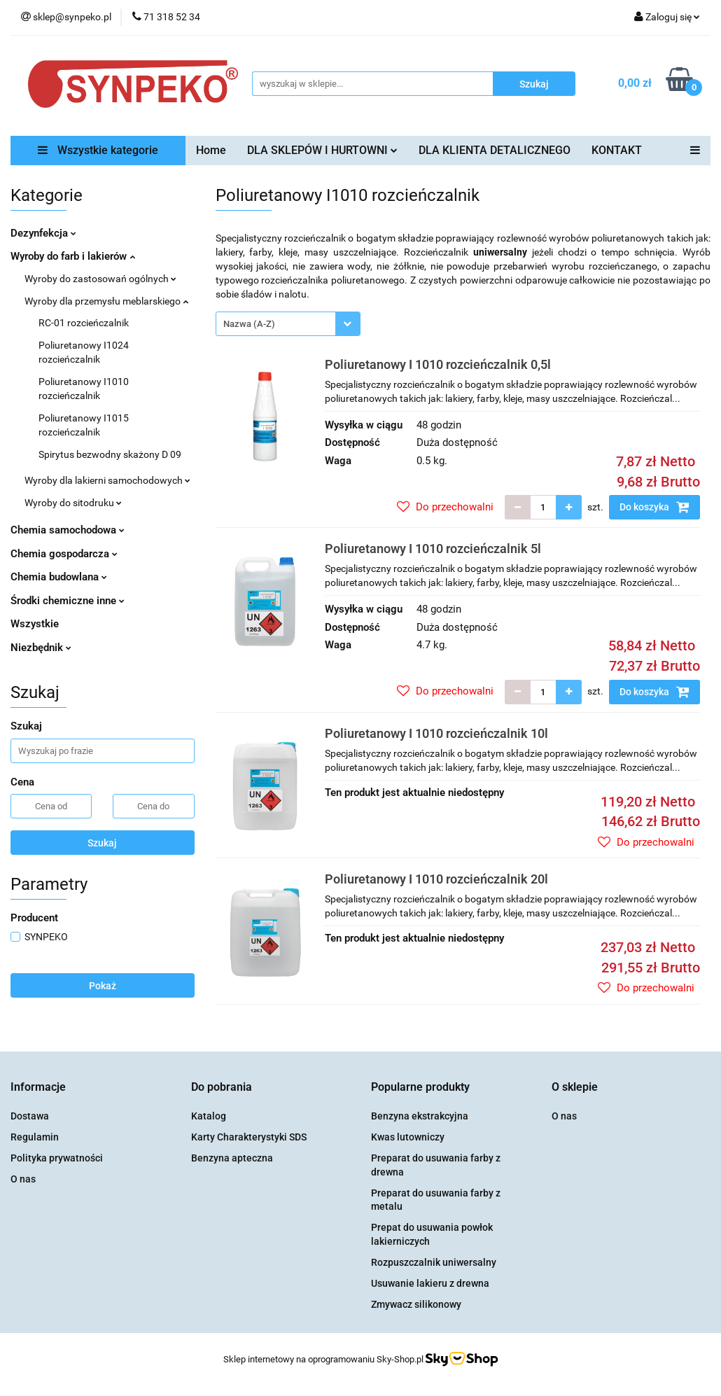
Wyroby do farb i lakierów (72, 256)
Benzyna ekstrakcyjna (419, 1116)
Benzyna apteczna (232, 1158)
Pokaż (102, 985)
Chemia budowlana (58, 577)
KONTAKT (617, 150)
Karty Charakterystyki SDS (249, 1137)
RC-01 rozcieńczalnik (83, 322)
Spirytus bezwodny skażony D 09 (109, 454)
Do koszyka (655, 507)
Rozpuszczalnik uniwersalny (433, 1262)
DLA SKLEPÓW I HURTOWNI (322, 150)
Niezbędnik (40, 647)
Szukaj (102, 843)
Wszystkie (34, 623)
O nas (23, 1179)
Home (211, 150)
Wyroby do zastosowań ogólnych (100, 278)
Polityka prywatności (56, 1158)
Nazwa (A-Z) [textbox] (249, 324)
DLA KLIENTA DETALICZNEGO (494, 150)
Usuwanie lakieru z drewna (430, 1283)
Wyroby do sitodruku (73, 502)
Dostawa (29, 1116)
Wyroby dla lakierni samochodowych (107, 480)
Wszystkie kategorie (98, 150)
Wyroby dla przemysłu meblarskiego (106, 301)
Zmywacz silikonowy (416, 1304)
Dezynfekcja (43, 233)
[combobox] (288, 324)
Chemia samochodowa (67, 530)
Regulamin (34, 1137)
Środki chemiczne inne (67, 600)
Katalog (208, 1116)
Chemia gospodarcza (64, 553)
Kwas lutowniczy (407, 1137)
